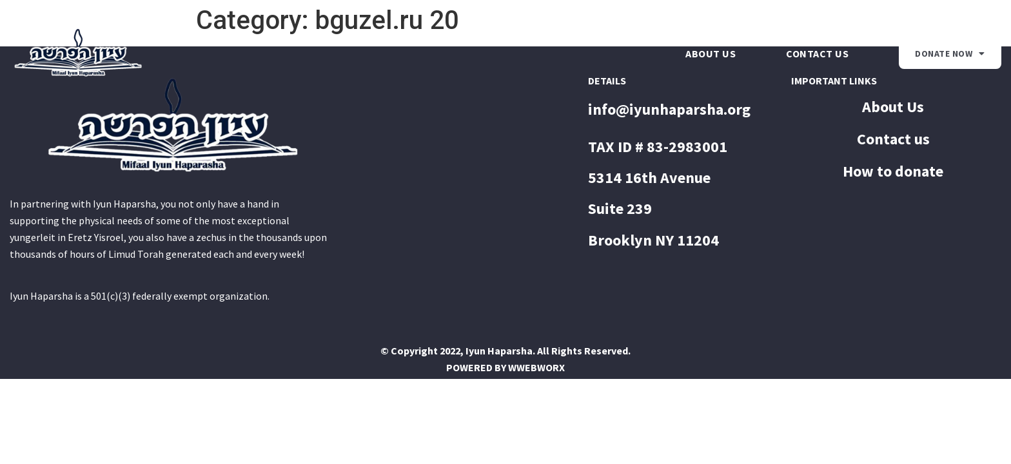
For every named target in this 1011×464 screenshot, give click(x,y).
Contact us (817, 53)
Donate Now (950, 53)
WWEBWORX (536, 367)
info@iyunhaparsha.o (662, 109)
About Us (710, 53)
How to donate (893, 171)
